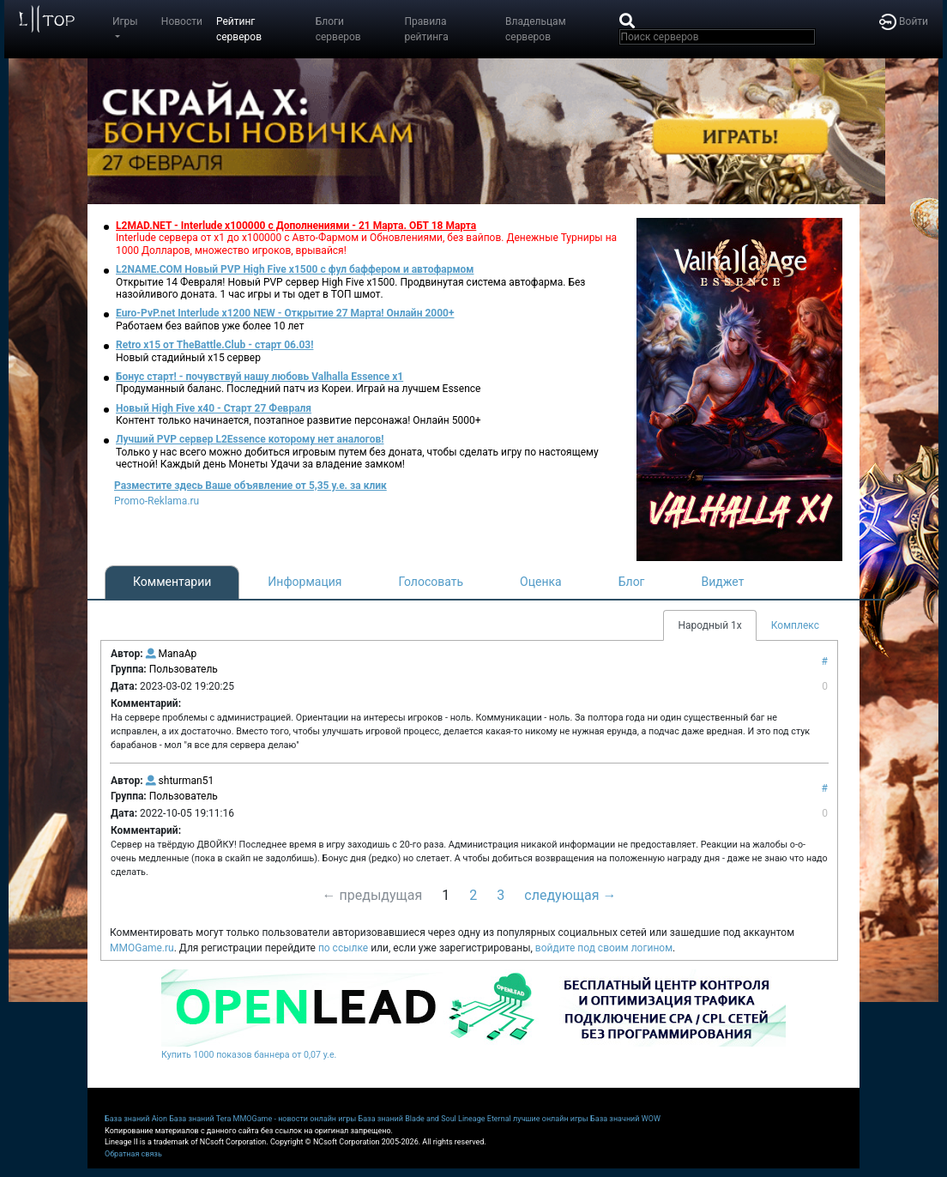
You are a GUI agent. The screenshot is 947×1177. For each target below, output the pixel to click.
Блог (631, 581)
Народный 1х (709, 625)
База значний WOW (625, 1118)
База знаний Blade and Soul (407, 1118)
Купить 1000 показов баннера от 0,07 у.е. (248, 1054)
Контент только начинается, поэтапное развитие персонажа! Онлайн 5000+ (298, 420)
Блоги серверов (338, 29)
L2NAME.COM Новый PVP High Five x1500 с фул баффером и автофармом (295, 269)
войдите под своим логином (604, 948)
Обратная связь (133, 1154)
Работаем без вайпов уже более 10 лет (210, 326)
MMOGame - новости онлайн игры (295, 1118)
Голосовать (430, 581)
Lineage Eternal (484, 1118)
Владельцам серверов (535, 29)
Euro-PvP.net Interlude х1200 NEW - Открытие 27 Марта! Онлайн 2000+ (285, 313)
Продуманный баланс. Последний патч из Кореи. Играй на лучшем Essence (298, 389)
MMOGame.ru (142, 948)
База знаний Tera (200, 1118)
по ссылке (343, 948)
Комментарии (172, 581)
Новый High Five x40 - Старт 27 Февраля (213, 408)
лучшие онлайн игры (550, 1118)
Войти (903, 21)
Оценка (541, 581)
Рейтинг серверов (239, 29)
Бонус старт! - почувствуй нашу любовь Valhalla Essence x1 (259, 377)
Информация (304, 581)
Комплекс (795, 625)
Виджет (723, 581)
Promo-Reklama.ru (156, 501)
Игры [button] (125, 21)
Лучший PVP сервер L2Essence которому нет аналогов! (250, 439)
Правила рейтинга (426, 29)
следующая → (570, 895)
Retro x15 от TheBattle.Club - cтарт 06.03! (214, 345)
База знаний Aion (136, 1118)
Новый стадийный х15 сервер (188, 358)
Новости (181, 21)
